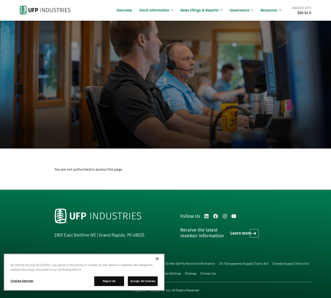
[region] (84, 272)
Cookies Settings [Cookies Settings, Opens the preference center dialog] (22, 281)
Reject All (109, 281)
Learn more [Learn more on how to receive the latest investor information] (240, 233)
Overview (124, 10)
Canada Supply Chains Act (290, 263)
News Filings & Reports (199, 10)
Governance (239, 10)
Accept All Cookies (142, 281)
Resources (268, 10)
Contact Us (208, 273)
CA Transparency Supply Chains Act (244, 263)
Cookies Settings (169, 273)
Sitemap (191, 273)
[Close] (157, 259)
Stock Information (154, 10)
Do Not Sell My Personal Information (190, 263)
